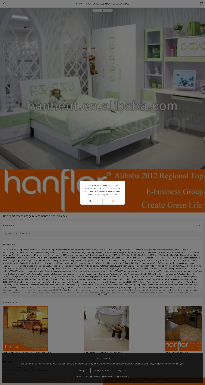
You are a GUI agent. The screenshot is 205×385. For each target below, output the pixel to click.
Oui (113, 93)
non (91, 93)
